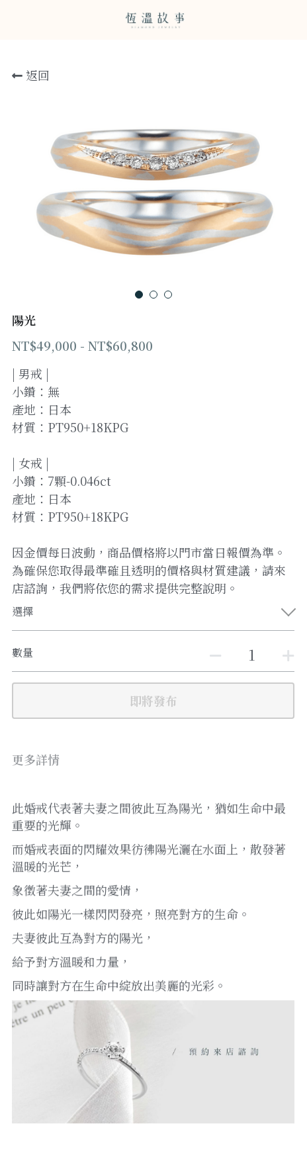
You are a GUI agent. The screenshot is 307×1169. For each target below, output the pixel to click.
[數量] (251, 654)
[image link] (153, 18)
